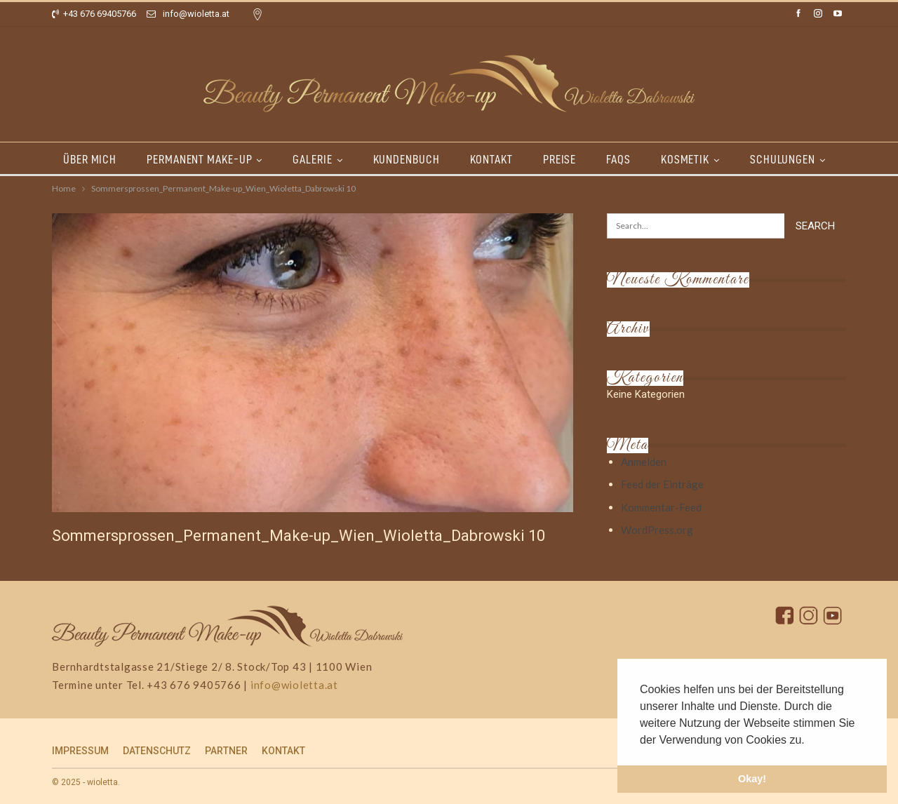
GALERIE (312, 159)
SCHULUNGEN (782, 159)
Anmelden (643, 461)
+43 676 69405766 (94, 13)
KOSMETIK (685, 159)
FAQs (618, 159)
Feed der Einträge (662, 484)
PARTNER (226, 750)
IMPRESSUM (80, 750)
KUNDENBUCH (406, 159)
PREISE (559, 159)
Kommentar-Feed (661, 507)
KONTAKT (491, 159)
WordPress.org (657, 529)
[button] (809, 741)
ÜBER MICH (89, 159)
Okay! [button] (752, 778)
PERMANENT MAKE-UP (199, 159)
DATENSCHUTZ (157, 750)
